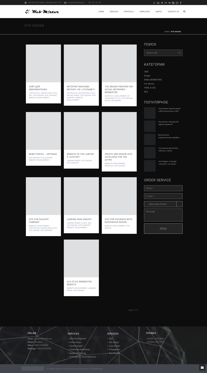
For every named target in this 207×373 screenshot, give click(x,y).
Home (101, 11)
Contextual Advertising (79, 349)
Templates (144, 11)
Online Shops (73, 95)
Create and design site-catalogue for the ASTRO (119, 157)
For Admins (149, 84)
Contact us (173, 11)
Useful (159, 11)
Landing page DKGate (79, 219)
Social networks (113, 101)
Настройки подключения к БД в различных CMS (169, 109)
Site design (113, 342)
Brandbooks (113, 353)
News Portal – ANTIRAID (43, 154)
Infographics (113, 349)
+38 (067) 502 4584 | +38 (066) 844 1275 (45, 2)
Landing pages (75, 346)
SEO (30, 95)
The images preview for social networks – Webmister (119, 89)
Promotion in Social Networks (82, 357)
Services (114, 11)
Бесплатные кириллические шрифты (169, 136)
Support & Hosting (77, 353)
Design (147, 76)
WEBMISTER (97, 369)
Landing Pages (73, 161)
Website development (39, 98)
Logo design (113, 346)
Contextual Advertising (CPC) (43, 93)
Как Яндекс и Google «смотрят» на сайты (167, 162)
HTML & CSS (149, 88)
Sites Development (77, 339)
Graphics (109, 96)
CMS (146, 72)
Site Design (38, 95)
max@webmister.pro (76, 2)
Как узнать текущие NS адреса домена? (168, 123)
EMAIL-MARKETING (153, 80)
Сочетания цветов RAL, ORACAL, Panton (168, 149)
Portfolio (129, 11)
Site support (51, 95)
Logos (84, 223)
